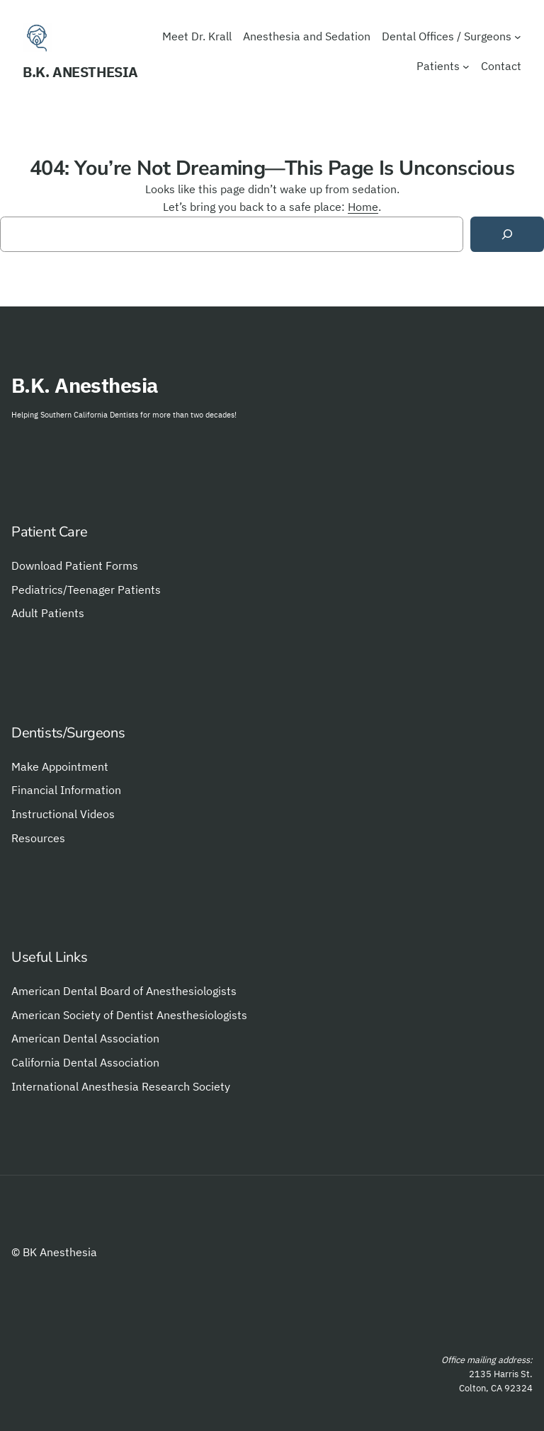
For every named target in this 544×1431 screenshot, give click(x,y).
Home (363, 207)
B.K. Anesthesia (80, 71)
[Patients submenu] (466, 66)
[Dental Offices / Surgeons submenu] (517, 36)
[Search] (507, 235)
